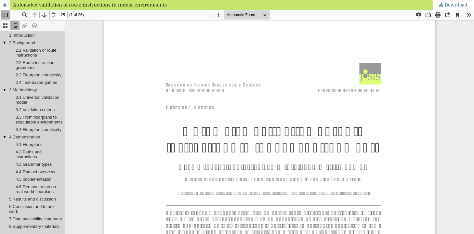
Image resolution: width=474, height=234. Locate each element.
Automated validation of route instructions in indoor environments (90, 5)
